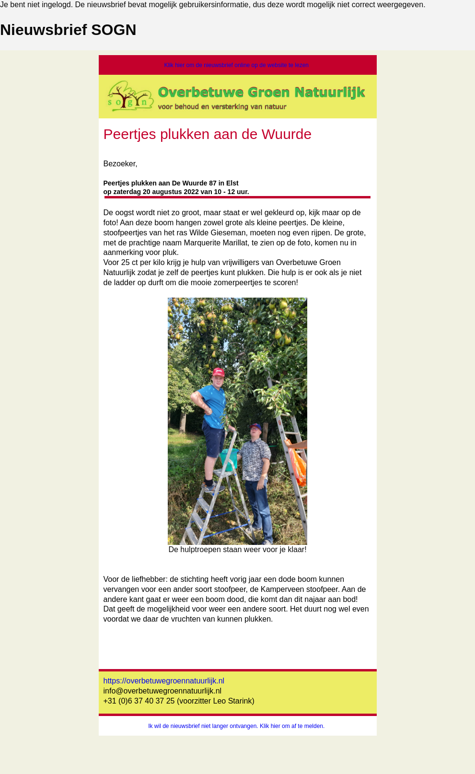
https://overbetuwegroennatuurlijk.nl (164, 681)
